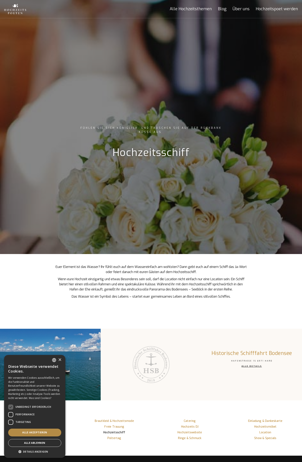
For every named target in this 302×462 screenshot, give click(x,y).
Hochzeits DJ (189, 427)
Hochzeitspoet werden (277, 9)
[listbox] (54, 360)
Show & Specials (265, 438)
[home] (19, 9)
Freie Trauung (114, 427)
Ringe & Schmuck (189, 438)
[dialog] (34, 406)
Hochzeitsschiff (114, 432)
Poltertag (114, 438)
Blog (222, 9)
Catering (190, 421)
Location (265, 432)
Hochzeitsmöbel (265, 427)
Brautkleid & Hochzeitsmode (114, 421)
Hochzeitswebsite (189, 432)
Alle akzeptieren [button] (34, 432)
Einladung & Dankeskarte (265, 421)
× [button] (59, 359)
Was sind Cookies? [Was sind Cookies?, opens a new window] (40, 398)
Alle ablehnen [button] (34, 443)
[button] (188, 9)
